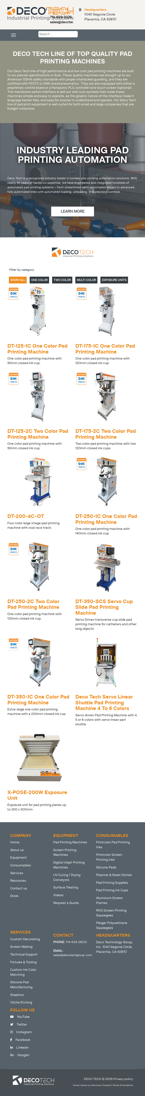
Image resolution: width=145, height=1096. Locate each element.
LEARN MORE (72, 211)
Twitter (18, 1025)
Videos (58, 895)
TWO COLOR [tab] (62, 280)
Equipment (18, 858)
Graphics (17, 995)
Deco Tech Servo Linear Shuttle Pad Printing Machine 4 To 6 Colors (104, 703)
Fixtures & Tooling (23, 962)
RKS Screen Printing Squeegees (111, 912)
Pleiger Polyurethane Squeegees (111, 925)
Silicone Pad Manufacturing (21, 984)
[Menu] (13, 35)
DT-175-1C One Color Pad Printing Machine (105, 349)
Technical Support (24, 954)
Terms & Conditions (123, 1085)
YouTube (20, 1017)
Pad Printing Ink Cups (112, 890)
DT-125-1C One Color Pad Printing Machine (37, 349)
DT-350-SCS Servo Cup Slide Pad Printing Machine (104, 607)
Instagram (21, 1032)
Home (14, 842)
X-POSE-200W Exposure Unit (37, 795)
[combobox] (58, 34)
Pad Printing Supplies (112, 883)
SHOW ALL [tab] (17, 280)
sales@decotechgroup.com (72, 955)
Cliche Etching (21, 1002)
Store (14, 896)
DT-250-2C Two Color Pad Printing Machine (33, 604)
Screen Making (21, 947)
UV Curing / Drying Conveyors (66, 877)
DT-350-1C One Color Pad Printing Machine (38, 700)
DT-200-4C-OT (25, 516)
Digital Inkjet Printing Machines (69, 865)
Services (16, 873)
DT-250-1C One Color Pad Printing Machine (106, 519)
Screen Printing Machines (64, 852)
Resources (18, 881)
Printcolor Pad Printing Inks (113, 844)
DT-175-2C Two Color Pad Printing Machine (105, 434)
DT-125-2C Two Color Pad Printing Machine (37, 434)
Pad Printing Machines (70, 842)
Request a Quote (66, 903)
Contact (107, 1085)
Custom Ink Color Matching (23, 972)
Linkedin (19, 1048)
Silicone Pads (106, 867)
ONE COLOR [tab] (39, 280)
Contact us (18, 888)
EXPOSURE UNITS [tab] (114, 280)
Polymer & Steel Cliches (114, 875)
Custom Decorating (25, 939)
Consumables (20, 865)
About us (17, 850)
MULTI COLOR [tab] (86, 280)
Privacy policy (123, 1079)
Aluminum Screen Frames (109, 900)
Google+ (20, 1055)
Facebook (20, 1040)
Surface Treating (65, 887)
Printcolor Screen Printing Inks (109, 857)
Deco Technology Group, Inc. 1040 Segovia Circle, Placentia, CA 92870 (114, 947)
